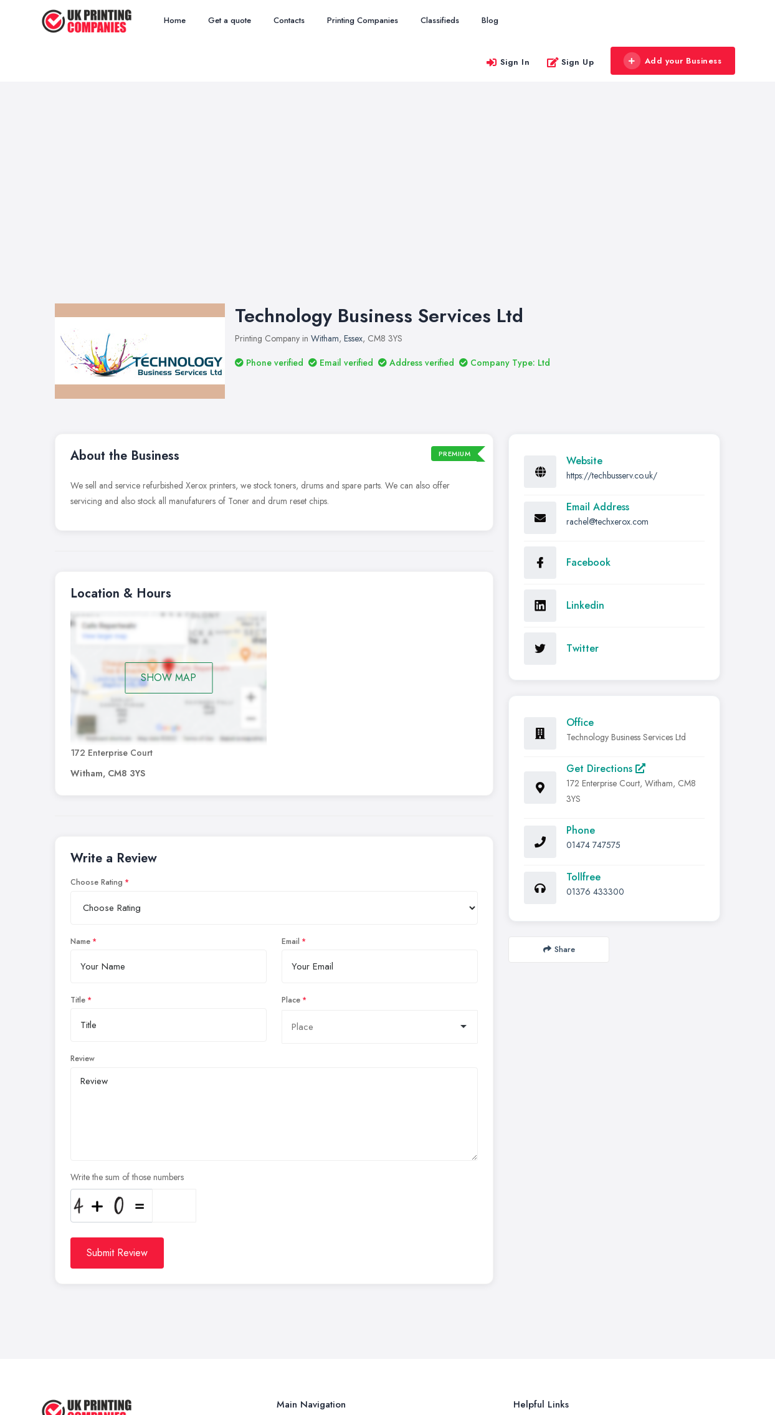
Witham (325, 151)
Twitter (582, 461)
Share (559, 762)
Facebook (588, 375)
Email (291, 754)
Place (291, 813)
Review (82, 871)
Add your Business (672, 61)
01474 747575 (593, 658)
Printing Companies (362, 20)
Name (80, 754)
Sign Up (570, 62)
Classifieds (440, 20)
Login (523, 1260)
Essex (353, 151)
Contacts (289, 20)
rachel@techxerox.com (607, 334)
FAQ (521, 1280)
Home (175, 20)
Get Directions (605, 581)
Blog (490, 20)
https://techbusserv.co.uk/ (611, 288)
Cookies (528, 1301)
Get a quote (229, 20)
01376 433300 (595, 704)
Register (527, 1239)
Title (77, 813)
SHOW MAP (168, 491)
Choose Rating (96, 695)
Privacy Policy (538, 1342)
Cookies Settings (543, 1321)
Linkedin (585, 418)
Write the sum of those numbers (127, 990)
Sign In (508, 62)
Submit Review (117, 1066)
